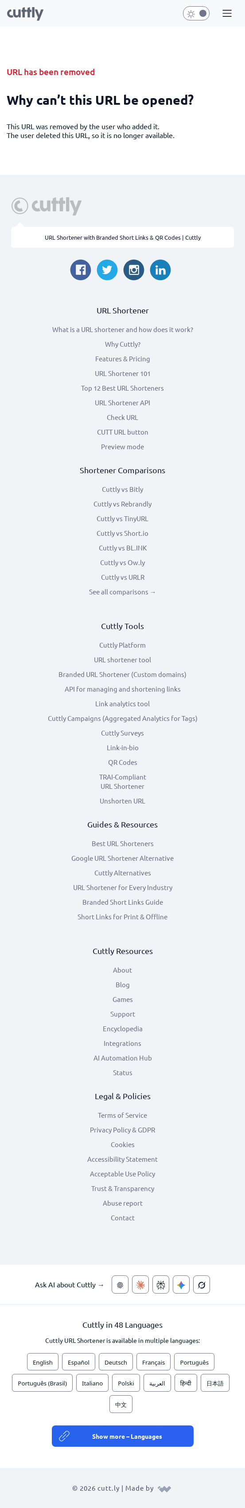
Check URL (122, 417)
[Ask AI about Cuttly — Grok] (201, 1284)
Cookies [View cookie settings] (123, 1144)
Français (153, 1362)
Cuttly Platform (122, 645)
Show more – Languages (127, 1436)
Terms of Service (122, 1115)
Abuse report (123, 1203)
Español (78, 1362)
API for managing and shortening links (123, 689)
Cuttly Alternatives (122, 872)
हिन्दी (185, 1383)
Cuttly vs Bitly (122, 489)
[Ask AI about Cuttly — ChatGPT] (120, 1284)
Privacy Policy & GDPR (122, 1129)
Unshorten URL (122, 800)
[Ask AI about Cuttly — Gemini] (181, 1284)
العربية (157, 1383)
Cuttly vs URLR (122, 577)
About (122, 970)
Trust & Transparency (122, 1188)
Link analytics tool (122, 703)
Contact (123, 1217)
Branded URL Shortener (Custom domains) (122, 674)
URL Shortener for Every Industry (122, 887)
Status (122, 1072)
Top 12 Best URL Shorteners (122, 388)
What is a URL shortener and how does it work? (122, 329)
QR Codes (122, 762)
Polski (126, 1383)
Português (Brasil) (42, 1383)
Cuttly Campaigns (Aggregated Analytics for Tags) (123, 718)
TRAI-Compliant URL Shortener (122, 781)
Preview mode (122, 446)
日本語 (215, 1383)
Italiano (92, 1383)
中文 (121, 1405)
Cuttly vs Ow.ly (122, 562)
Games (123, 999)
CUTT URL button (122, 431)
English (43, 1362)
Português (194, 1362)
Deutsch (116, 1362)
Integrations (122, 1043)
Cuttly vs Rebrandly (122, 503)
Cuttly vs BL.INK (123, 547)
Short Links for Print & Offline (122, 916)
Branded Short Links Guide (122, 902)
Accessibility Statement (122, 1159)
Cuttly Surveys (122, 732)
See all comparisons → (122, 591)
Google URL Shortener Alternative (122, 858)
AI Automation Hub (122, 1057)
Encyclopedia (123, 1028)
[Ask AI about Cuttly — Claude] (140, 1284)
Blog (123, 984)
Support (122, 1013)
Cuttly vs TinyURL (122, 518)
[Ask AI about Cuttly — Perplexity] (160, 1284)
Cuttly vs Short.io (122, 533)
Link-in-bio (123, 747)
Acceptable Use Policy (122, 1173)
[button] (226, 14)
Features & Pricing (122, 358)
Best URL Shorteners (123, 843)
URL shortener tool (122, 659)
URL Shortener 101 (123, 373)
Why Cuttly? (122, 344)
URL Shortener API (122, 402)
